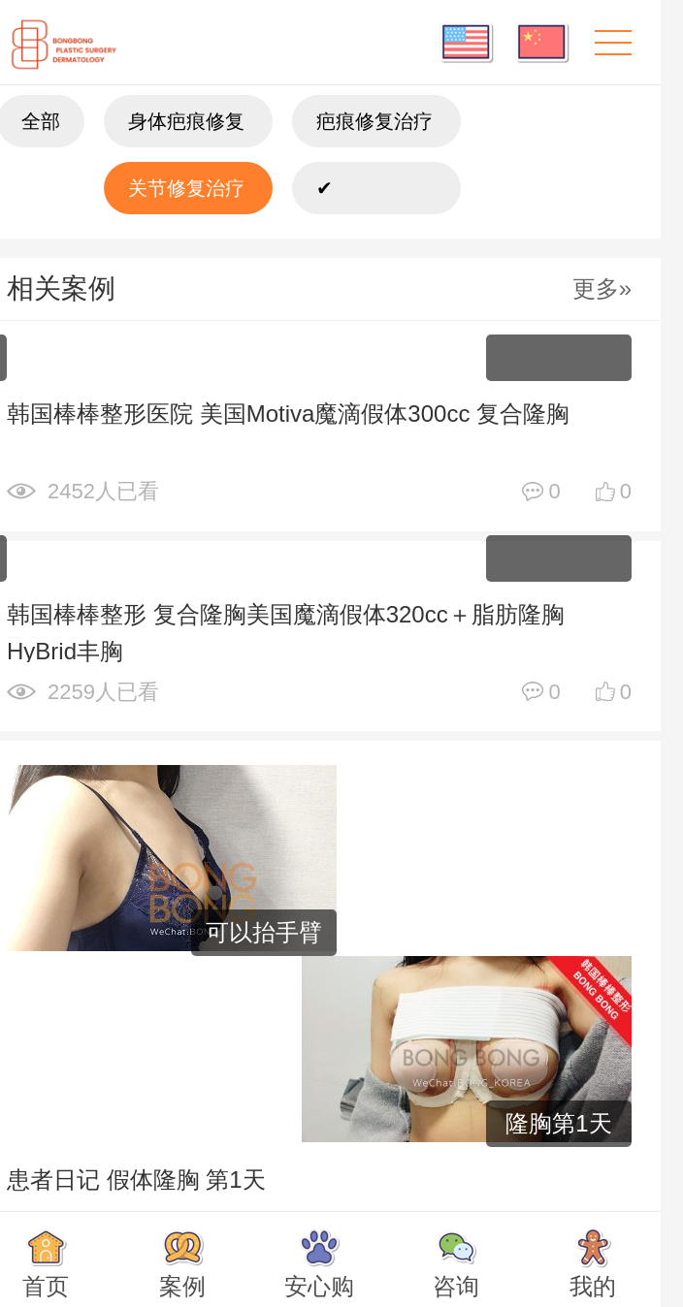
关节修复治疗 (186, 188)
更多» (602, 288)
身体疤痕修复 (186, 121)
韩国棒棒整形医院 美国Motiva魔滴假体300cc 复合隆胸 (288, 413)
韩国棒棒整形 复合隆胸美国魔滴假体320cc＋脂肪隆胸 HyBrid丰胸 (286, 631)
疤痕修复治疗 (374, 121)
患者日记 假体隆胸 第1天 (136, 1179)
